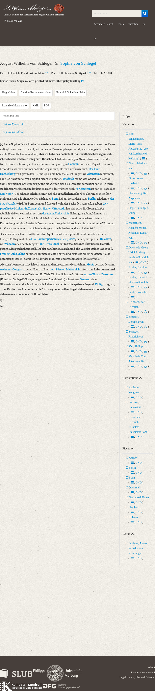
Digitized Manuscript (13, 124)
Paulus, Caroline (138, 267)
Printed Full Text (11, 115)
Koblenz (133, 517)
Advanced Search (103, 24)
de (144, 24)
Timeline (133, 24)
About (151, 667)
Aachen (133, 457)
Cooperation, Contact (143, 672)
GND (47, 72)
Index (121, 24)
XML (36, 105)
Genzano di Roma (139, 497)
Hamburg (134, 507)
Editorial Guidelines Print (70, 92)
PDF (46, 105)
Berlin (132, 467)
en (95, 38)
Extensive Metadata (14, 105)
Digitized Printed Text (13, 132)
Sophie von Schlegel (78, 63)
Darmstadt (134, 487)
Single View (8, 92)
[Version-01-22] (13, 20)
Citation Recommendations (36, 92)
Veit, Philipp (136, 346)
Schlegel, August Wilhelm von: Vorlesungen (138, 548)
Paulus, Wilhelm (138, 292)
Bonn (132, 477)
